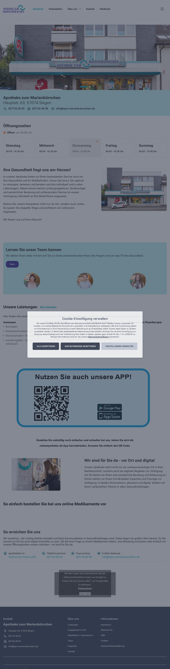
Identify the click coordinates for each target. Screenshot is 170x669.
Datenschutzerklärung (98, 337)
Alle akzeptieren (46, 346)
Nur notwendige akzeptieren (80, 346)
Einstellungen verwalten (119, 346)
